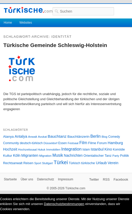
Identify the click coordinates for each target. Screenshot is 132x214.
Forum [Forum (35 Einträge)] (102, 143)
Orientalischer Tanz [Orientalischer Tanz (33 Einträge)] (97, 155)
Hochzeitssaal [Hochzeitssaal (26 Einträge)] (27, 149)
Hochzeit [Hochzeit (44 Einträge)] (10, 149)
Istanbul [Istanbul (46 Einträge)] (97, 149)
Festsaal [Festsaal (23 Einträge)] (73, 143)
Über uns (27, 179)
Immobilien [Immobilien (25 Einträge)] (53, 149)
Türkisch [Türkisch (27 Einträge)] (74, 163)
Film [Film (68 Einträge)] (83, 142)
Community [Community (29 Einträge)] (11, 143)
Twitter (94, 179)
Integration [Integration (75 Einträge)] (71, 149)
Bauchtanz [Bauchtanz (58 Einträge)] (57, 136)
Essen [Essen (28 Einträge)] (62, 143)
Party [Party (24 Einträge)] (116, 155)
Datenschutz (45, 179)
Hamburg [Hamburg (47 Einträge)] (115, 143)
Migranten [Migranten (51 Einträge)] (29, 155)
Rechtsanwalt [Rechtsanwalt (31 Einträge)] (13, 163)
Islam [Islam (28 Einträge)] (86, 149)
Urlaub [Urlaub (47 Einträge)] (101, 163)
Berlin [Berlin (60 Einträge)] (95, 136)
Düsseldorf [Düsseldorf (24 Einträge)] (50, 143)
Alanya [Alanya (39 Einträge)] (8, 136)
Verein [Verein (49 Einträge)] (113, 163)
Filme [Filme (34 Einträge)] (92, 143)
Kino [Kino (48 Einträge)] (108, 149)
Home (8, 22)
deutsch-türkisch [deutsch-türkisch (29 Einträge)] (31, 143)
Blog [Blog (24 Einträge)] (104, 136)
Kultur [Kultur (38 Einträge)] (7, 155)
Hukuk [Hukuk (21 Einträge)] (41, 149)
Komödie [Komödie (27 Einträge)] (119, 149)
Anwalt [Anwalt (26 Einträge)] (32, 136)
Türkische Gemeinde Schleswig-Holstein (55, 45)
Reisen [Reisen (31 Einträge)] (28, 163)
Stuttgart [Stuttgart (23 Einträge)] (47, 163)
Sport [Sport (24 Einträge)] (37, 163)
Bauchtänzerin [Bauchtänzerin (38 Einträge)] (78, 136)
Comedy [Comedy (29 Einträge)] (114, 136)
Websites (25, 22)
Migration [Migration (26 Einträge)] (45, 155)
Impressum (65, 179)
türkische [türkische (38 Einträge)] (88, 163)
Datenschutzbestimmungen (64, 204)
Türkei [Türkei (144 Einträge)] (61, 162)
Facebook (121, 179)
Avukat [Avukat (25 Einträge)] (42, 136)
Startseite (10, 179)
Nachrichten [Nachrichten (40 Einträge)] (73, 155)
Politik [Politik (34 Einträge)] (124, 155)
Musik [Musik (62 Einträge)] (57, 155)
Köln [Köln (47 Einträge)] (17, 155)
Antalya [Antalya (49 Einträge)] (21, 136)
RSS (106, 179)
